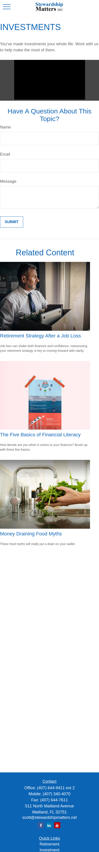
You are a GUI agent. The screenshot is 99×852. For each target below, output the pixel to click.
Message (8, 181)
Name (5, 127)
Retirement (49, 844)
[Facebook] (41, 825)
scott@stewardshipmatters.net (49, 817)
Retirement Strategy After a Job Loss (40, 336)
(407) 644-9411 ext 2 (56, 788)
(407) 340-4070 (56, 794)
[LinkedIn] (49, 825)
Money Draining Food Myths (31, 534)
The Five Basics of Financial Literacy (40, 434)
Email (5, 154)
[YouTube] (57, 825)
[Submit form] (11, 222)
